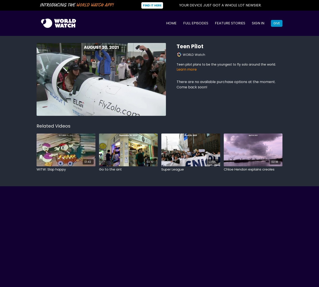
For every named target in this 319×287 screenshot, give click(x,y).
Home (171, 23)
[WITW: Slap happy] (66, 169)
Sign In (258, 23)
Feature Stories (230, 23)
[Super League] (190, 169)
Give (276, 23)
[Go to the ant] (128, 169)
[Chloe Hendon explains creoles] (253, 169)
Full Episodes (195, 23)
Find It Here (152, 5)
